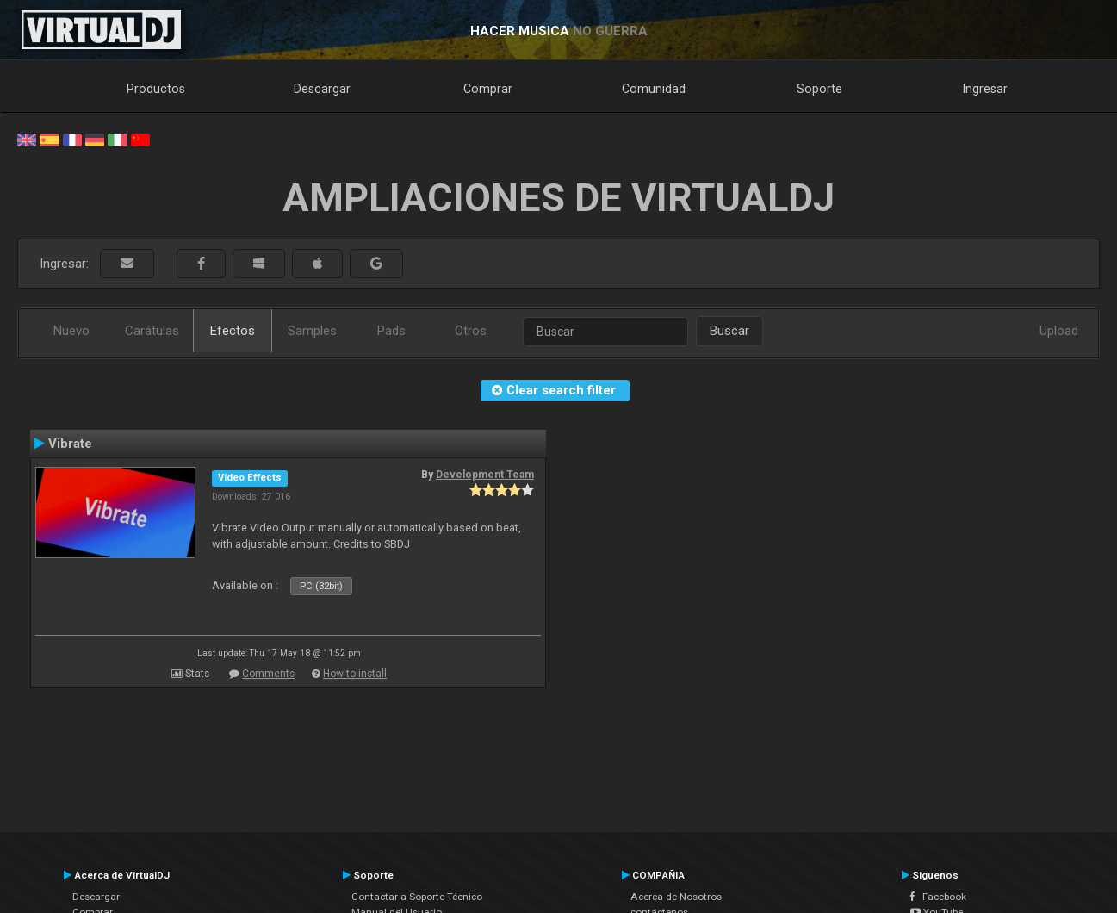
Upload (1058, 330)
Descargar (322, 89)
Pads (391, 330)
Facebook (938, 897)
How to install (355, 674)
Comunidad (654, 89)
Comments (268, 674)
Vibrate (70, 443)
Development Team (485, 475)
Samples (312, 330)
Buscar (729, 330)
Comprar (487, 89)
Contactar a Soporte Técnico (416, 897)
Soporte (819, 89)
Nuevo (71, 330)
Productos (156, 89)
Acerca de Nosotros (676, 897)
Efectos (232, 330)
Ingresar (985, 89)
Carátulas (152, 330)
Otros (471, 330)
